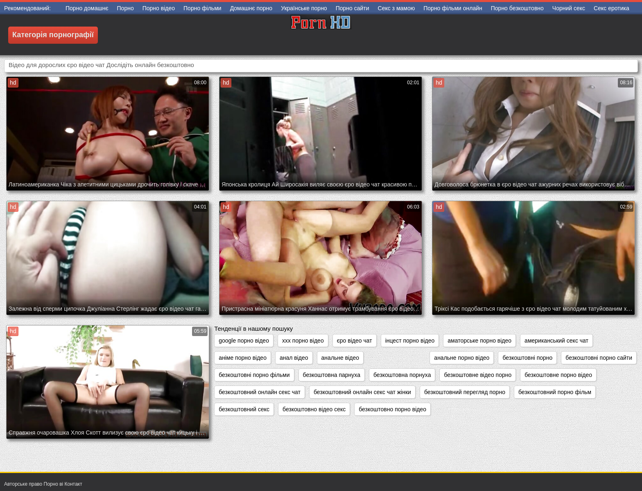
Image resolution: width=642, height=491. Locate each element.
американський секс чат (556, 340)
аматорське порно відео (479, 340)
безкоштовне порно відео (558, 375)
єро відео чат (354, 340)
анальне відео (340, 357)
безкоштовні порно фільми (254, 375)
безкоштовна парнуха (331, 375)
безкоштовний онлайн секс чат (260, 392)
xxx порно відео (303, 340)
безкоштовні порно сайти (598, 357)
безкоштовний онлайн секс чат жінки (362, 392)
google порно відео (244, 340)
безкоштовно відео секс (314, 409)
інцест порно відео (410, 340)
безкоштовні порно (527, 357)
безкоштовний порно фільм (554, 392)
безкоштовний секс (244, 409)
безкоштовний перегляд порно (464, 392)
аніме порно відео (243, 357)
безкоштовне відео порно (477, 375)
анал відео (294, 357)
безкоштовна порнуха (402, 375)
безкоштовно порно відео (392, 409)
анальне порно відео (461, 357)
